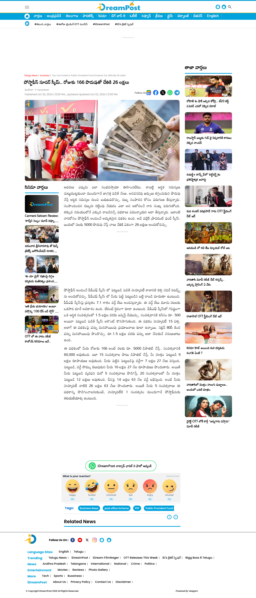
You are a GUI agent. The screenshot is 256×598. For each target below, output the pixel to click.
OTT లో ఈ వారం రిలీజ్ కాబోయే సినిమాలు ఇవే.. (38, 339)
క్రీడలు (159, 16)
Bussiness (75, 576)
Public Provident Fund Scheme (165, 508)
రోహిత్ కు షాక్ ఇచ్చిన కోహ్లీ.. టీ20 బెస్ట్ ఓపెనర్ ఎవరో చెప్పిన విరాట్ (208, 103)
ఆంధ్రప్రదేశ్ (54, 16)
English (213, 16)
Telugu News (31, 75)
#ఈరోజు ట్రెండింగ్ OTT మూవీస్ (72, 24)
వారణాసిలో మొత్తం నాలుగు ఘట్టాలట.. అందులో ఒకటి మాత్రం (207, 387)
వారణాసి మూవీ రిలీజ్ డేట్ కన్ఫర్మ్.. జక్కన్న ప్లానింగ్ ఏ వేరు (205, 282)
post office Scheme (117, 508)
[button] (176, 517)
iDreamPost (79, 558)
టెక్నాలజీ (183, 16)
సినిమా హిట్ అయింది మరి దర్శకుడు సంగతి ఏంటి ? (206, 350)
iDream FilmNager (106, 558)
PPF (137, 508)
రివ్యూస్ (146, 16)
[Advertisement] (128, 47)
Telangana (78, 564)
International (100, 564)
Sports (58, 576)
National (120, 564)
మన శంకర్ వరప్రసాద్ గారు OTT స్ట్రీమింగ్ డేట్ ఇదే (209, 213)
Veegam (193, 590)
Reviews (78, 570)
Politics (150, 564)
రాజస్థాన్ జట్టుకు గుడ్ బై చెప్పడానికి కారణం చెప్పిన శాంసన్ (209, 140)
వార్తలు (38, 16)
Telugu (79, 552)
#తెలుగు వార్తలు (42, 24)
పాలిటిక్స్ (88, 16)
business (45, 75)
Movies (63, 570)
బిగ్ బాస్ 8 (118, 16)
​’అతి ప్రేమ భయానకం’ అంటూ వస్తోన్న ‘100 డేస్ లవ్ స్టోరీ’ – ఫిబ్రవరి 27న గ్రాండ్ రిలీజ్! (41, 309)
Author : (37, 90)
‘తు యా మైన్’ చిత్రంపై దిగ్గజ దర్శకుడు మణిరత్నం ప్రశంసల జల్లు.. (40, 279)
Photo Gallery (98, 570)
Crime (135, 564)
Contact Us (103, 582)
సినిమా (102, 16)
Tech (45, 576)
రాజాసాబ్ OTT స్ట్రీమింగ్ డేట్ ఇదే (204, 316)
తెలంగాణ (72, 16)
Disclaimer (123, 582)
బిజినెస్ (197, 16)
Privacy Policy (80, 582)
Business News (89, 508)
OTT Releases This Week (141, 558)
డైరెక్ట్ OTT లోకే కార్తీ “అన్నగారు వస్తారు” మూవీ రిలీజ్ (208, 423)
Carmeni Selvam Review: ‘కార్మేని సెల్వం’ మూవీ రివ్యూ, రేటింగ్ (41, 218)
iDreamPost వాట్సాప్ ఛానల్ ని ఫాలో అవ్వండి (124, 466)
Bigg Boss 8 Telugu (198, 558)
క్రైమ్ (170, 16)
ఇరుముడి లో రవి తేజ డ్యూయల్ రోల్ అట (208, 248)
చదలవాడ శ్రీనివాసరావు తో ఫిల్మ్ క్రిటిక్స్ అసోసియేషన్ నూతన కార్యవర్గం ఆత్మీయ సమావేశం (41, 248)
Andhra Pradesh (54, 564)
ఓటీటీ (133, 16)
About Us (59, 582)
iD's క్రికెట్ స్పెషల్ (171, 558)
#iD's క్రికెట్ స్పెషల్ (124, 24)
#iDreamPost (101, 24)
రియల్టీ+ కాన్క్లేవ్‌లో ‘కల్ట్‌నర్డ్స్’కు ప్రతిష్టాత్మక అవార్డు (203, 176)
